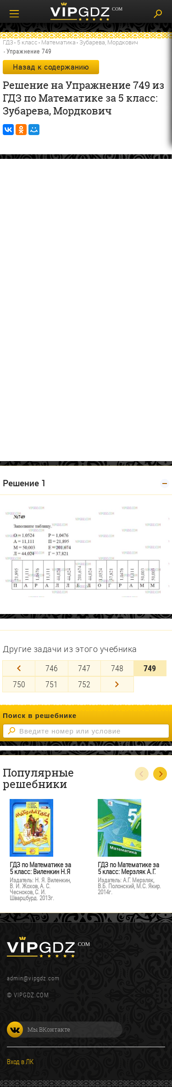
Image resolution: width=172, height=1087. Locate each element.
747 (84, 668)
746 (51, 668)
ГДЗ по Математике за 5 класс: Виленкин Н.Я (40, 868)
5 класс (27, 42)
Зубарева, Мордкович (108, 42)
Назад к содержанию (51, 66)
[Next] (117, 684)
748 (117, 668)
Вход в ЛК (20, 1061)
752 (84, 684)
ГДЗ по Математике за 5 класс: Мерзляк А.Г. (128, 868)
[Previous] (19, 668)
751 (51, 684)
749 (150, 668)
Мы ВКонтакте (38, 1030)
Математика (58, 42)
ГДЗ (8, 42)
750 (19, 684)
